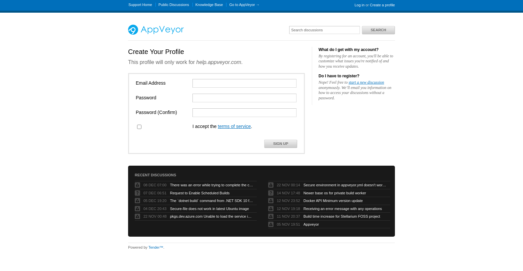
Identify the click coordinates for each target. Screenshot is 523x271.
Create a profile (382, 5)
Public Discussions (173, 5)
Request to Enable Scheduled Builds (200, 193)
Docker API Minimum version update (333, 201)
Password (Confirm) (156, 112)
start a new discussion (366, 82)
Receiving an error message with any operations (343, 209)
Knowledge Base (209, 5)
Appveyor (311, 224)
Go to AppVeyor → (244, 5)
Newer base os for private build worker (335, 193)
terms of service (234, 126)
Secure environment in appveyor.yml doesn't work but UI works (345, 185)
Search (378, 30)
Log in (360, 5)
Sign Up (280, 144)
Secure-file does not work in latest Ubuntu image (209, 209)
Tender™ (155, 247)
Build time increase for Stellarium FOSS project (342, 216)
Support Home (140, 5)
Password (146, 97)
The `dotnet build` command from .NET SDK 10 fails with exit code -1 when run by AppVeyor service (211, 201)
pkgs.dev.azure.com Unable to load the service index (211, 216)
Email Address (150, 83)
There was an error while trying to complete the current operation (211, 185)
